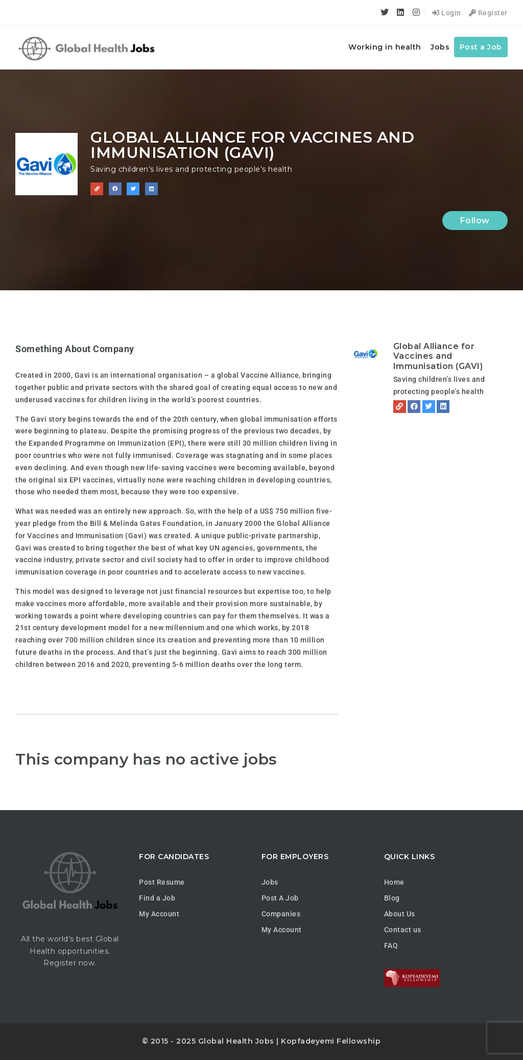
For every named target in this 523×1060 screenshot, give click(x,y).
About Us (399, 914)
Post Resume (162, 882)
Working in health (384, 47)
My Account (159, 914)
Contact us (402, 930)
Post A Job (280, 898)
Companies (281, 914)
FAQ (391, 945)
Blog (392, 898)
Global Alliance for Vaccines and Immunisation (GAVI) (438, 356)
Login (446, 13)
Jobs (440, 47)
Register (488, 13)
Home (394, 882)
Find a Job (157, 898)
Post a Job (481, 47)
